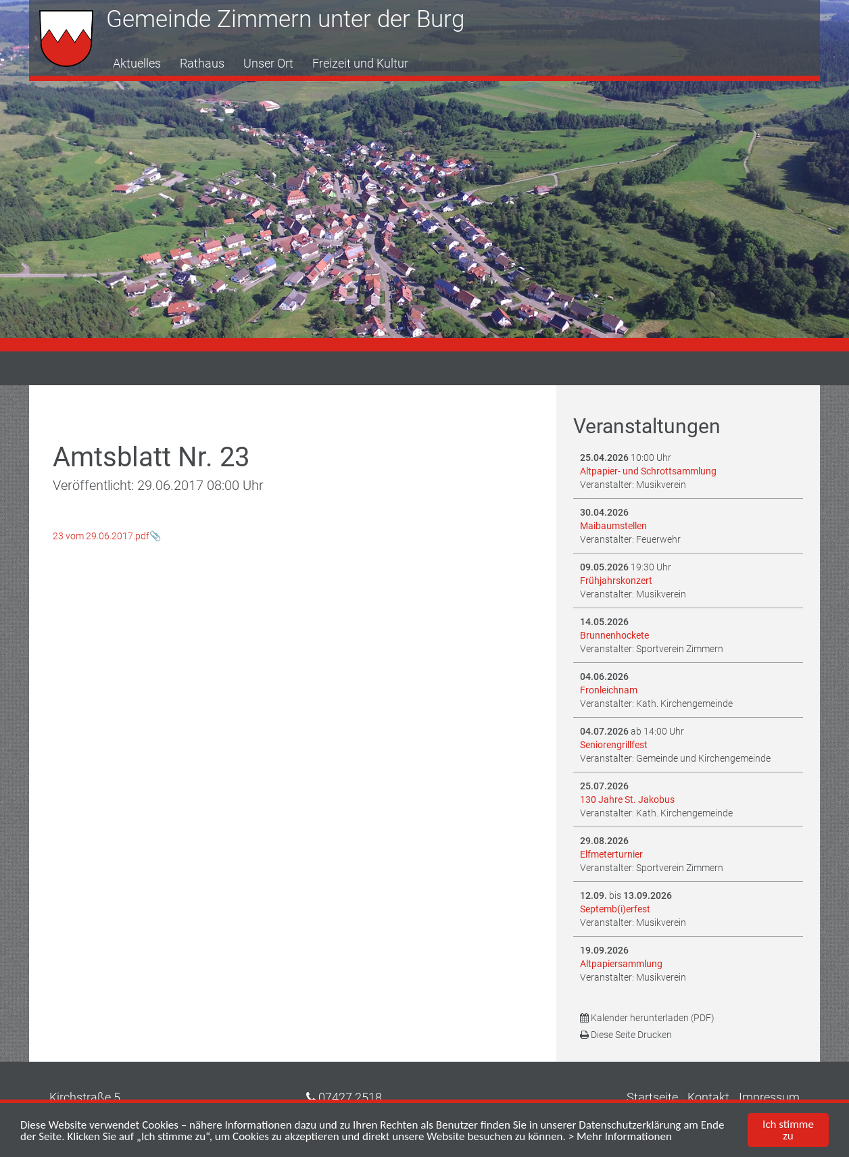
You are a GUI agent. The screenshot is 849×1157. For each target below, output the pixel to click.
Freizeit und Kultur (360, 63)
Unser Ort (268, 63)
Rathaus (202, 63)
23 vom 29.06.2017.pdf (101, 536)
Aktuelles (137, 63)
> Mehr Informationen (620, 1138)
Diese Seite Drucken (626, 1034)
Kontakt (708, 1097)
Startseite (652, 1097)
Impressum (769, 1097)
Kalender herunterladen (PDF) (647, 1017)
